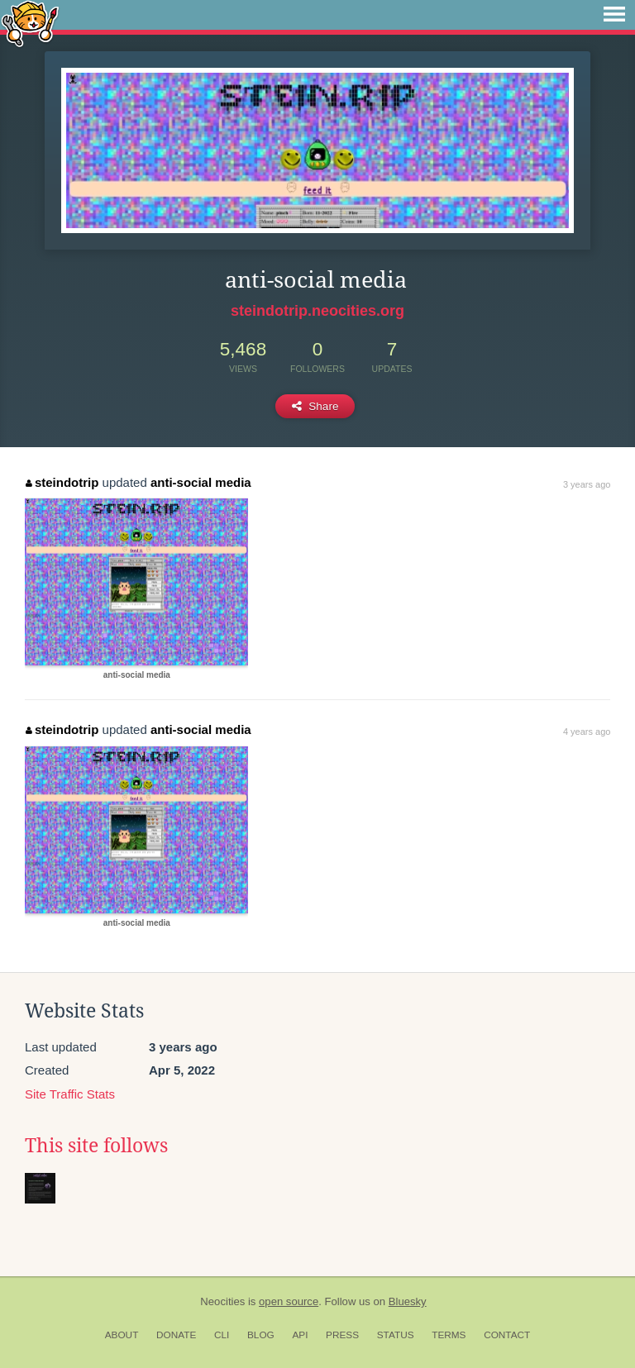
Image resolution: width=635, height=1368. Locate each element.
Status (395, 1335)
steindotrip (62, 482)
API (300, 1335)
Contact (507, 1335)
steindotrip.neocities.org (317, 311)
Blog (261, 1335)
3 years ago (586, 484)
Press (342, 1335)
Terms (449, 1335)
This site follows (96, 1145)
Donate (176, 1335)
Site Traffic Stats (70, 1094)
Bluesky (408, 1301)
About (122, 1335)
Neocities (222, 1301)
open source (288, 1301)
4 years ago (586, 731)
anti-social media (200, 482)
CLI (221, 1335)
